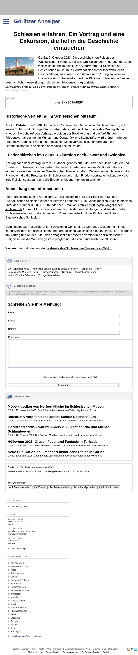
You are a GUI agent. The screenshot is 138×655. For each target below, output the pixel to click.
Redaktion (16, 649)
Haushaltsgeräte (18, 587)
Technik (14, 621)
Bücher (14, 577)
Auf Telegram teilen (60, 487)
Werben (25, 649)
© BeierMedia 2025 (110, 649)
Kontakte (15, 597)
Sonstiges (15, 631)
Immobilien (16, 594)
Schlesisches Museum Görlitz (23, 272)
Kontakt (42, 649)
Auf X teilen (40, 487)
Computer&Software (20, 580)
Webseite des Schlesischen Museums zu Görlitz (79, 248)
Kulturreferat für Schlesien (21, 275)
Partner (34, 649)
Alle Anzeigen (17, 563)
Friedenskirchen (50, 272)
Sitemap (96, 649)
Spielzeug (15, 618)
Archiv (88, 649)
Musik (13, 604)
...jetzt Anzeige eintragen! (26, 636)
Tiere (13, 628)
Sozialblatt (107, 652)
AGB (49, 649)
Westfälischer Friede (85, 272)
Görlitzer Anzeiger (35, 652)
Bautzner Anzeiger (71, 652)
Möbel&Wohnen (18, 601)
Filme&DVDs (17, 584)
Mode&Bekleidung (19, 607)
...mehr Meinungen (18, 549)
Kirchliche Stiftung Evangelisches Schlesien (55, 268)
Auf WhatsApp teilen (84, 487)
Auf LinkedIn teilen (109, 487)
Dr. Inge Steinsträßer (49, 275)
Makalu (13, 90)
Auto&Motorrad (18, 573)
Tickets (14, 625)
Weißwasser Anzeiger (91, 652)
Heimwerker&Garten (20, 590)
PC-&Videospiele (19, 611)
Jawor (98, 268)
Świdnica (67, 272)
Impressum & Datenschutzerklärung (68, 649)
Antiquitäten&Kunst (20, 566)
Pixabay (24, 90)
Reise (13, 614)
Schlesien (87, 268)
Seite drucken (17, 482)
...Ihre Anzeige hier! (18, 507)
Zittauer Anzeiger (53, 652)
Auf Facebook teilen (19, 487)
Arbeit (13, 570)
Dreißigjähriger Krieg (18, 268)
